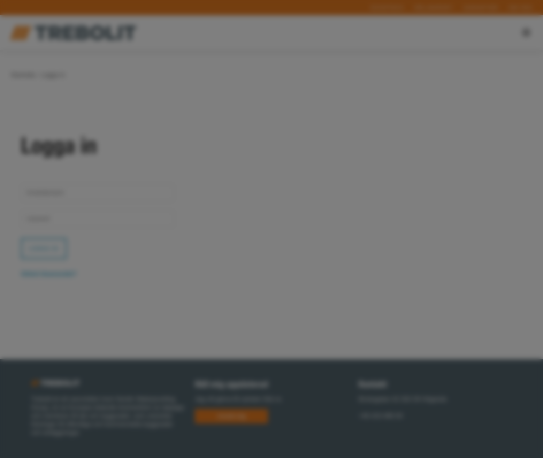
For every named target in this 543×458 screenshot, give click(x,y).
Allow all (360, 283)
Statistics (283, 263)
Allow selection (298, 283)
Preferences (233, 263)
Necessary (182, 263)
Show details (168, 252)
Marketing (331, 263)
